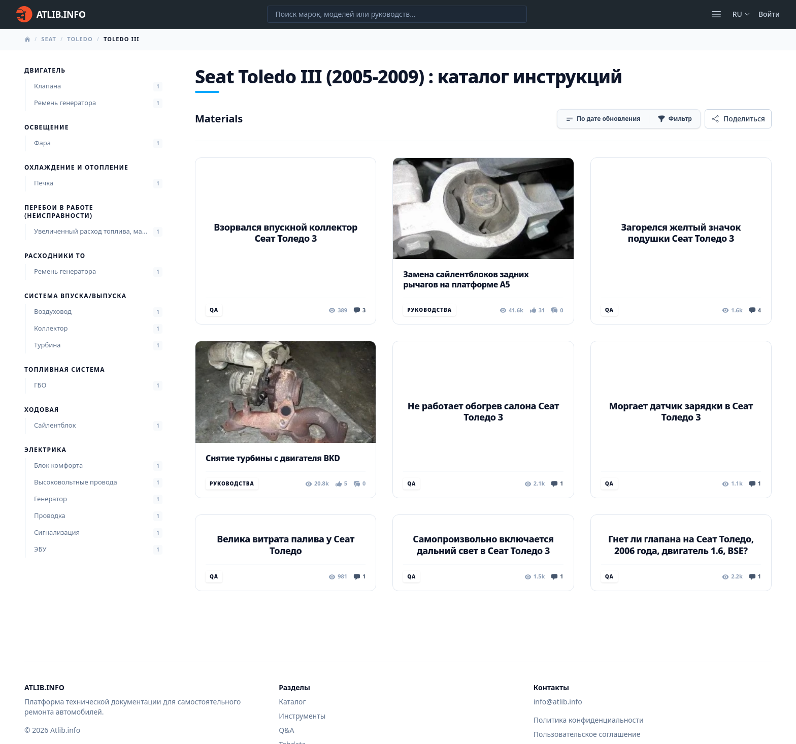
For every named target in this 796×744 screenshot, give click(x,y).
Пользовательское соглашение (587, 734)
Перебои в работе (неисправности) (58, 212)
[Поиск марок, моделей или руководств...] (397, 14)
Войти (769, 14)
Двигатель (44, 71)
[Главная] (50, 14)
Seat (48, 39)
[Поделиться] (738, 118)
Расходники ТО (54, 256)
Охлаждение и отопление (76, 168)
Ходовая (41, 410)
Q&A (286, 730)
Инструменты (302, 716)
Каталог (292, 701)
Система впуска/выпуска (75, 296)
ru (741, 14)
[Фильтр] (674, 119)
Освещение (46, 127)
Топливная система (64, 370)
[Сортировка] (603, 119)
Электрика (45, 450)
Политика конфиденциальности (589, 720)
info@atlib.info (558, 701)
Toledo (80, 39)
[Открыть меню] (716, 14)
